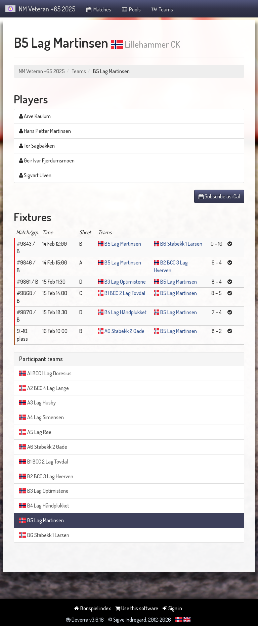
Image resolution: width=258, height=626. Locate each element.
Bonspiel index (92, 608)
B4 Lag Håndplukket (125, 312)
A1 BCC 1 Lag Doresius (45, 373)
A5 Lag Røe (35, 432)
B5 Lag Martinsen (122, 243)
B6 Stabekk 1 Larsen (181, 243)
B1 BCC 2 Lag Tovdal (124, 293)
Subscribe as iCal (219, 196)
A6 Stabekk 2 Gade (124, 331)
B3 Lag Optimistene (125, 281)
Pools (131, 9)
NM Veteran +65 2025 (40, 8)
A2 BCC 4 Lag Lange (44, 388)
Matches (98, 9)
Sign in (172, 608)
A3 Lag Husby (37, 402)
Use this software (136, 608)
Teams (162, 9)
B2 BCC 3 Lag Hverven (46, 476)
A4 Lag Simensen (41, 417)
